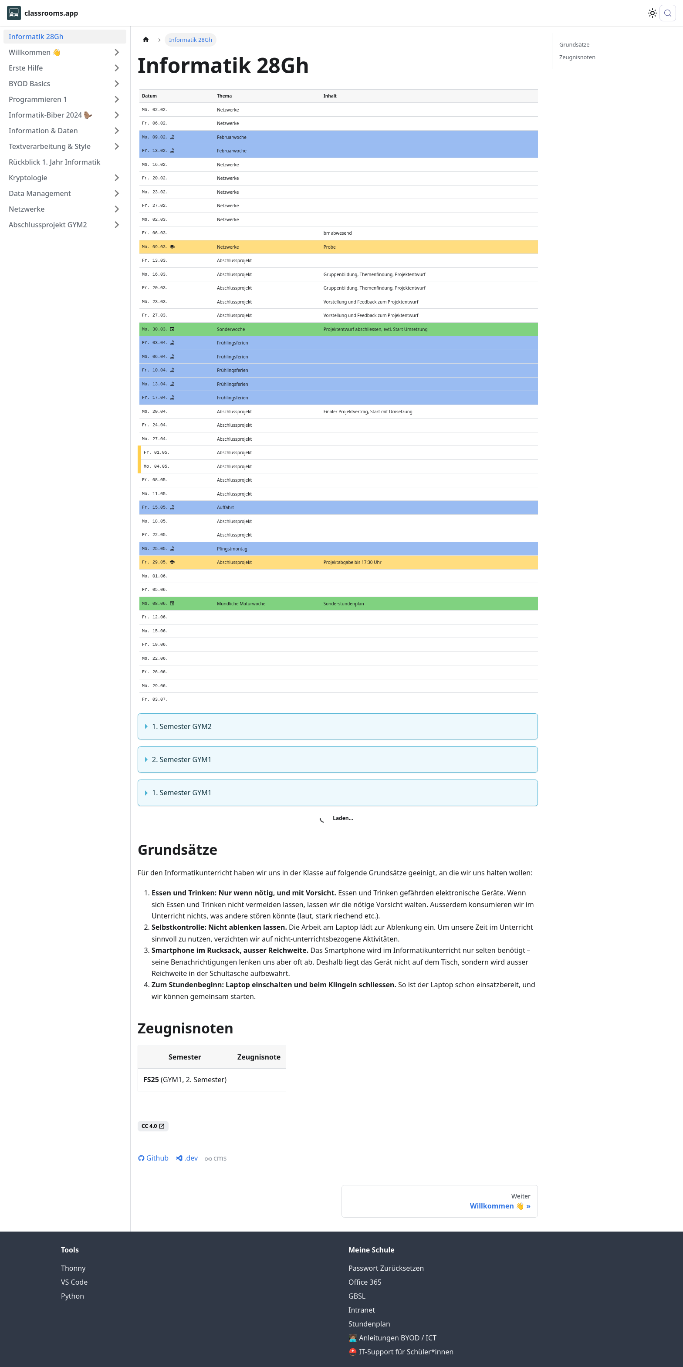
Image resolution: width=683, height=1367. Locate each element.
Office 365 (365, 1244)
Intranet (361, 1272)
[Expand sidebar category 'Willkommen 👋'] (116, 52)
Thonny (73, 1230)
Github (153, 1119)
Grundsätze (574, 44)
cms (216, 1119)
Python (72, 1258)
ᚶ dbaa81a (341, 1348)
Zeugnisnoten (577, 57)
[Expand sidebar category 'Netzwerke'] (116, 209)
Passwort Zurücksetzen (386, 1230)
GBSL (356, 1258)
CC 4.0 (153, 1087)
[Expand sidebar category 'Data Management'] (116, 193)
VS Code (74, 1244)
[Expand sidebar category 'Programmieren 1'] (116, 99)
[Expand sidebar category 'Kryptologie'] (116, 178)
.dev (187, 1119)
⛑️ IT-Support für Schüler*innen (400, 1314)
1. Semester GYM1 (182, 754)
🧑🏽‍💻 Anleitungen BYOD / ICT (392, 1300)
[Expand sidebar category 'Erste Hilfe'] (116, 68)
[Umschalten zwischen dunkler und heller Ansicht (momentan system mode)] (652, 13)
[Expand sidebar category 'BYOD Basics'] (116, 84)
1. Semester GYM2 (182, 688)
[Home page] (146, 40)
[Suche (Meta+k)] (667, 13)
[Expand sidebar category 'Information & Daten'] (116, 131)
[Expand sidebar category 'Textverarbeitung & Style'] (116, 146)
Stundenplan (369, 1286)
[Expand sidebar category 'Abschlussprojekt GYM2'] (116, 225)
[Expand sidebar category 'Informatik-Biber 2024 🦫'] (116, 115)
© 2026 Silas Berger (282, 1335)
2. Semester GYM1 (182, 721)
